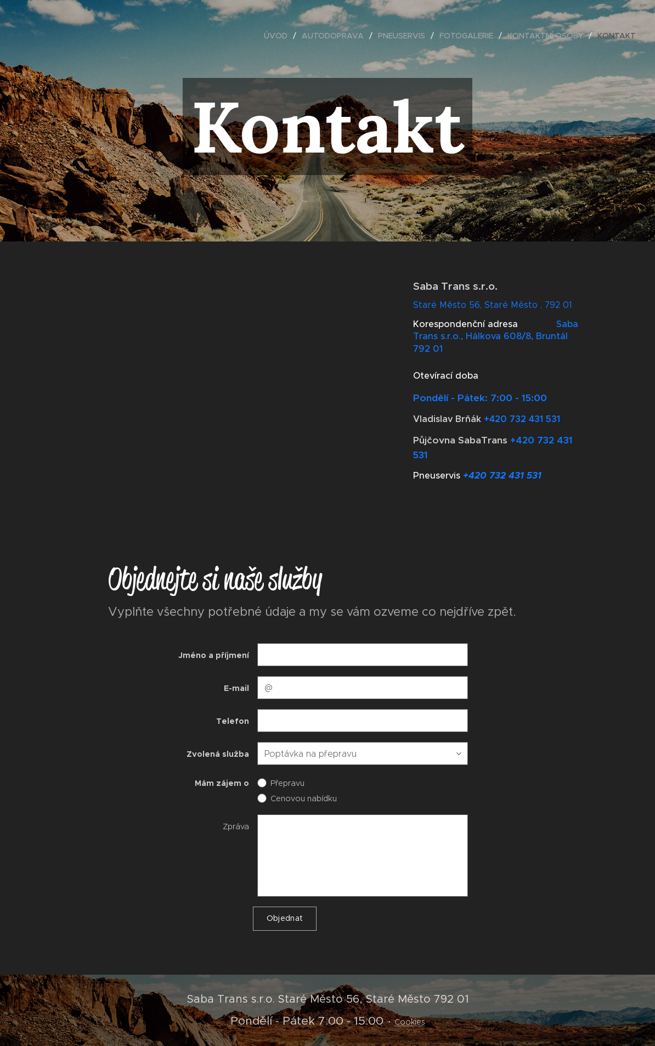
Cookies (409, 1022)
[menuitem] (278, 35)
